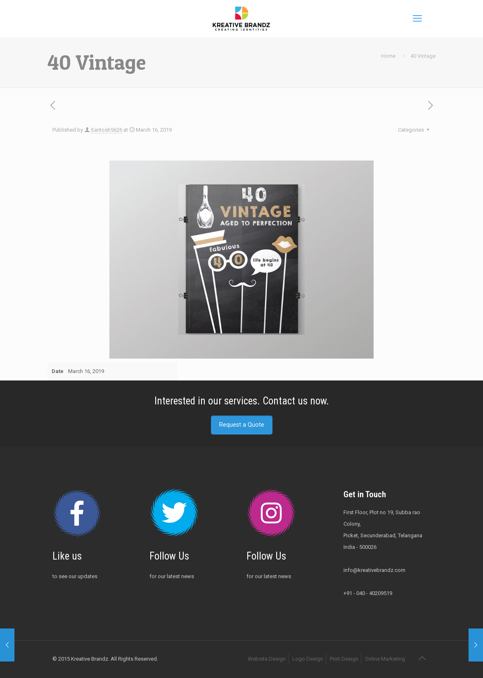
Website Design (267, 659)
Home (388, 56)
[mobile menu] (417, 19)
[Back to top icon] (422, 658)
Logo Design (307, 659)
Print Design (344, 659)
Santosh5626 (106, 130)
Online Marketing (385, 659)
